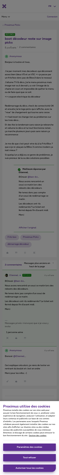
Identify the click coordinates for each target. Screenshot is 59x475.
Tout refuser (29, 459)
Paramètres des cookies (29, 449)
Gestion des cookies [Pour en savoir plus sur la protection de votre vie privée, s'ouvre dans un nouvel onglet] (37, 437)
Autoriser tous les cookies (30, 470)
